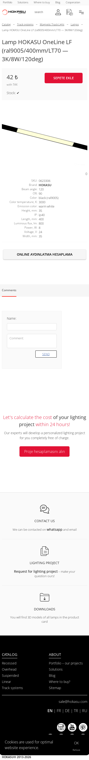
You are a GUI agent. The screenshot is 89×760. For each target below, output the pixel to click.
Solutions (56, 669)
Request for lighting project (36, 571)
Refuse (76, 749)
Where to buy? (59, 681)
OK (76, 743)
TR (76, 710)
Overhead (9, 669)
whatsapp (54, 529)
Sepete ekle (63, 78)
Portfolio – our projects (66, 663)
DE (67, 710)
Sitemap (55, 688)
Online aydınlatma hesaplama (44, 254)
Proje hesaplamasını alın (44, 451)
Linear (6, 681)
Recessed (9, 663)
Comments (9, 290)
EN (50, 710)
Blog (52, 675)
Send (46, 354)
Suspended (10, 675)
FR (59, 710)
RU (84, 710)
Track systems (12, 688)
